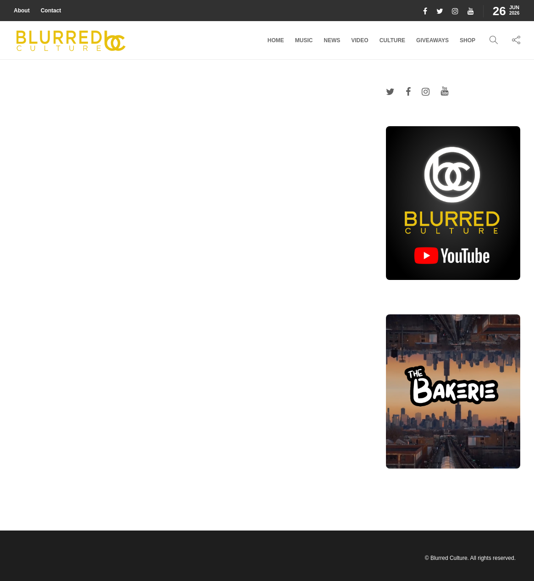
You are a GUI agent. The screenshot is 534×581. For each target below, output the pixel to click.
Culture (392, 40)
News (332, 40)
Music (304, 40)
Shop (467, 40)
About (22, 10)
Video (359, 40)
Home (276, 40)
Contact (51, 10)
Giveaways (432, 40)
